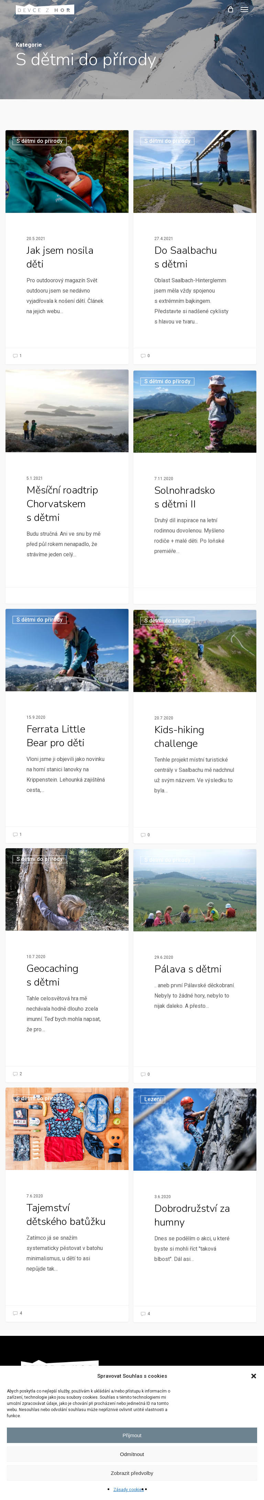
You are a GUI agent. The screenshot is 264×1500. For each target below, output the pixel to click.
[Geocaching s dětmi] (65, 1048)
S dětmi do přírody (39, 141)
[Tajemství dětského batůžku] (65, 1288)
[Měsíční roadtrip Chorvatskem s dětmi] (65, 565)
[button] (253, 1376)
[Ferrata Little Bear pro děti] (65, 809)
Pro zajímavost (38, 500)
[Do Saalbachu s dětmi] (194, 247)
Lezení (152, 1271)
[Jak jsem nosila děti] (67, 247)
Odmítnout (132, 1454)
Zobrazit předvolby (132, 1473)
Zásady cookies (128, 1489)
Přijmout (131, 1435)
